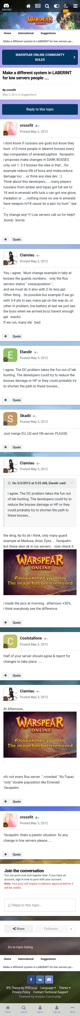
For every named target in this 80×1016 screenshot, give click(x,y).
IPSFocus (31, 988)
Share (19, 929)
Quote (17, 239)
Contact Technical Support (50, 992)
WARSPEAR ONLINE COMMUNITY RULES (40, 57)
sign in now (22, 879)
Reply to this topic (40, 109)
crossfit (11, 90)
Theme (65, 988)
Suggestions (28, 94)
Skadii (25, 415)
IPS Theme (13, 988)
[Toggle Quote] (10, 483)
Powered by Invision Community (40, 996)
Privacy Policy (21, 992)
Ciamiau (27, 255)
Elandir (26, 352)
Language (48, 988)
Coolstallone (31, 638)
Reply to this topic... (25, 905)
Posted (34, 132)
